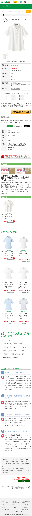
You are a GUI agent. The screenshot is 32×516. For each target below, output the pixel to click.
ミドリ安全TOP (6, 15)
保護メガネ (24, 347)
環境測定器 (16, 357)
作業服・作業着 (18, 343)
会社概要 (23, 502)
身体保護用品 (6, 357)
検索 (28, 11)
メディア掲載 (24, 507)
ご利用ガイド (4, 501)
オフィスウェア (27, 15)
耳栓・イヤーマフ (14, 350)
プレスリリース (24, 509)
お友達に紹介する (18, 126)
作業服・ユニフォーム (17, 15)
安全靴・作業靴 (7, 343)
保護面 (4, 350)
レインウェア (6, 347)
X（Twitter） (14, 507)
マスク (23, 350)
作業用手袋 (5, 354)
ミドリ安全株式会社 (25, 501)
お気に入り (10, 126)
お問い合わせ (4, 505)
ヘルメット (16, 347)
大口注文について (5, 509)
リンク (13, 505)
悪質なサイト (4, 507)
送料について (14, 501)
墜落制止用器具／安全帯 (18, 354)
